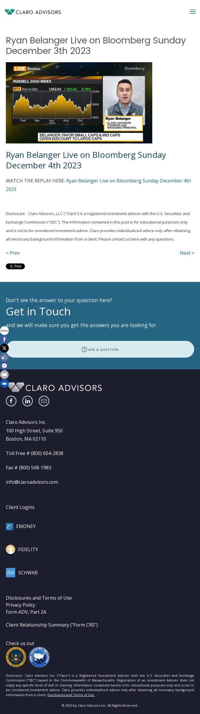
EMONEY (26, 526)
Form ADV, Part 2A (26, 612)
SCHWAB (28, 572)
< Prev (13, 253)
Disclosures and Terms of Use (39, 598)
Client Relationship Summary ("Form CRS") (52, 625)
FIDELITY (28, 549)
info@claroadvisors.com (32, 482)
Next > (187, 253)
